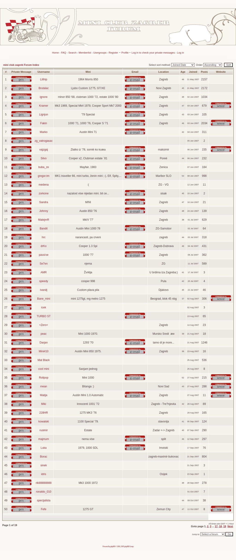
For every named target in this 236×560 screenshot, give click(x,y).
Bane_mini (43, 298)
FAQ (63, 52)
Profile (125, 52)
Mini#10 (43, 351)
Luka (44, 447)
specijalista (43, 500)
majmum (43, 439)
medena (44, 184)
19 (224, 526)
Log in (180, 52)
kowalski (43, 421)
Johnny (43, 211)
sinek (43, 465)
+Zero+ (43, 325)
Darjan (44, 342)
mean (43, 386)
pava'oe (43, 254)
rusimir (43, 430)
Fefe (43, 509)
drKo (44, 246)
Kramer (43, 105)
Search (72, 52)
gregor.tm (44, 176)
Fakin (43, 123)
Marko (43, 132)
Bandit (43, 228)
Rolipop (43, 377)
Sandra (43, 202)
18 (220, 526)
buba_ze (43, 167)
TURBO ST (44, 316)
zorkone (44, 193)
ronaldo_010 (43, 491)
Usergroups (99, 52)
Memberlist (85, 52)
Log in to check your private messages (154, 52)
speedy (43, 281)
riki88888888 (44, 483)
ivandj (43, 290)
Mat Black (44, 360)
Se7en (44, 263)
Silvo (44, 158)
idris (43, 474)
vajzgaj (43, 149)
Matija (43, 395)
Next (230, 526)
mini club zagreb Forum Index (21, 64)
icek (43, 307)
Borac (43, 456)
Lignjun (43, 114)
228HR (43, 412)
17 (216, 526)
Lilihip (43, 79)
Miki (43, 404)
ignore (43, 97)
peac (44, 333)
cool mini (43, 368)
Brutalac (43, 88)
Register (113, 52)
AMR (44, 272)
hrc (44, 237)
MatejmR (43, 219)
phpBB (112, 546)
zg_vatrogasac (44, 140)
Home (55, 52)
